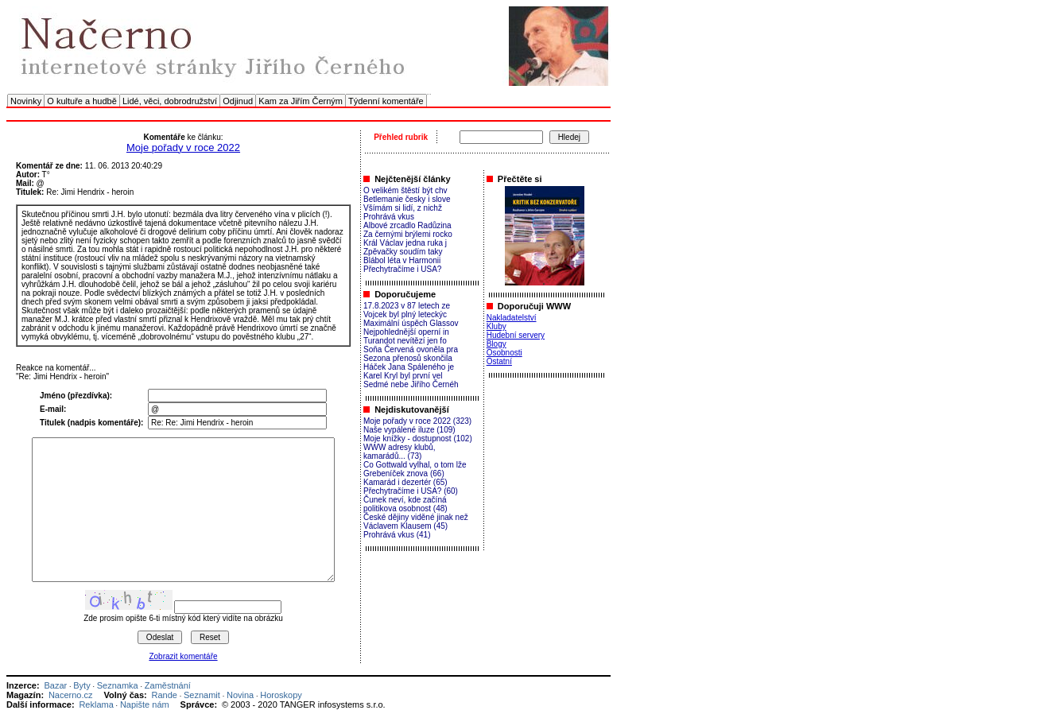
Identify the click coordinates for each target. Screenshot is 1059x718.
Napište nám (144, 704)
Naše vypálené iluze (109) (409, 429)
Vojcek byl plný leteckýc (405, 314)
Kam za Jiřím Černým (300, 101)
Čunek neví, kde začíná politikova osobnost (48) (405, 504)
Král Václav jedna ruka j (405, 243)
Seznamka (117, 685)
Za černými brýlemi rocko (407, 234)
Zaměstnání (168, 685)
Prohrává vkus (388, 216)
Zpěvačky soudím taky (402, 251)
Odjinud (238, 101)
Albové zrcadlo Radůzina (407, 225)
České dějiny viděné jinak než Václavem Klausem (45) (415, 521)
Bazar (55, 685)
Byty (81, 685)
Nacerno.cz (70, 695)
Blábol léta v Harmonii (401, 260)
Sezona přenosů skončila (407, 358)
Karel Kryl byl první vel (402, 375)
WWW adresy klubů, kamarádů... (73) (399, 451)
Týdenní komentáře (386, 101)
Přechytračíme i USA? (402, 269)
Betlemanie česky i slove (407, 199)
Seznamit (202, 695)
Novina (240, 695)
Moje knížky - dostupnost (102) (417, 438)
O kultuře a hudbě (81, 101)
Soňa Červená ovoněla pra (410, 349)
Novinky (25, 101)
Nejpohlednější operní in (406, 332)
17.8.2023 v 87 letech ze (406, 305)
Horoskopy (281, 695)
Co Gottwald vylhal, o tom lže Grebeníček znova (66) (415, 469)
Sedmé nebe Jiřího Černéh (411, 384)
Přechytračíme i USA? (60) (410, 491)
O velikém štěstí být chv (405, 190)
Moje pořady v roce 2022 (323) (417, 421)
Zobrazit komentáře (183, 656)
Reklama (96, 704)
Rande (164, 695)
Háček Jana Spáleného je (408, 367)
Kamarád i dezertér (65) (405, 482)
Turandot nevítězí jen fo (405, 340)
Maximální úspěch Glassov (411, 323)
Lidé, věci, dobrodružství (169, 101)
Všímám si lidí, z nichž (402, 208)
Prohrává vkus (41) (396, 534)
